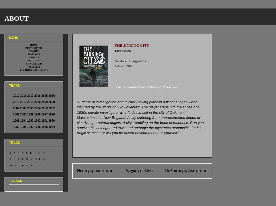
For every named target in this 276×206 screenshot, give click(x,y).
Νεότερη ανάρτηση (95, 170)
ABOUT (17, 18)
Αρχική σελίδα (139, 170)
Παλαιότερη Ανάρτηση (186, 170)
